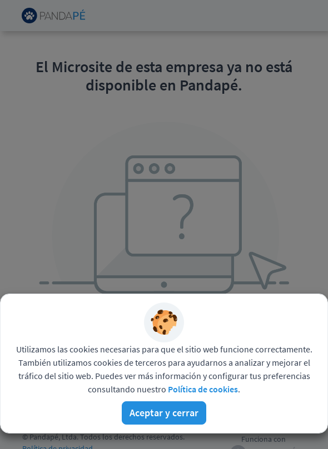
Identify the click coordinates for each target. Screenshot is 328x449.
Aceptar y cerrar (164, 412)
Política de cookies (203, 389)
